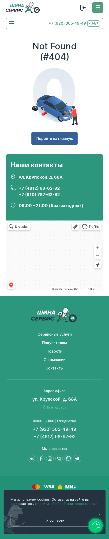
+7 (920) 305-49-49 (67, 23)
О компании (54, 360)
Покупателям (54, 343)
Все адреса (56, 407)
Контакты (55, 368)
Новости (54, 351)
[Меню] (97, 7)
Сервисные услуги (55, 334)
